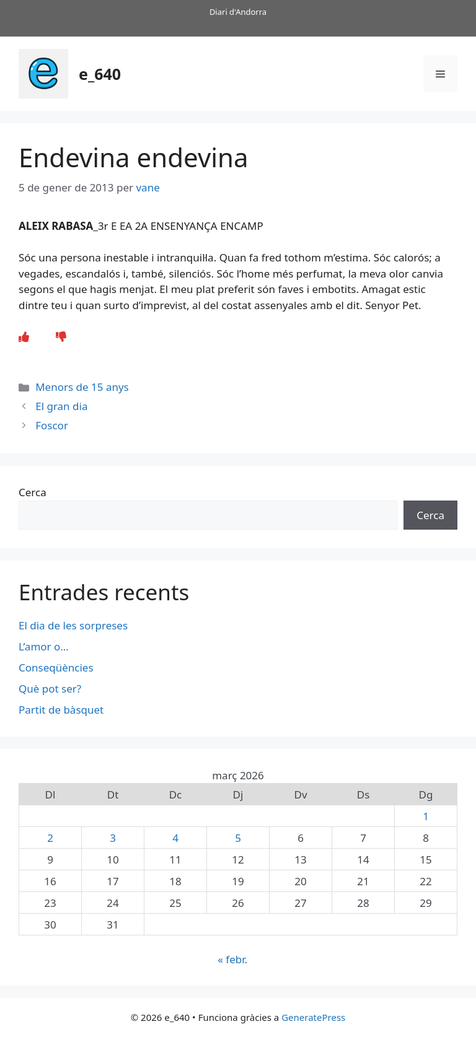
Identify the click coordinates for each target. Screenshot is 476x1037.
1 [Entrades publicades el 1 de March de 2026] (426, 816)
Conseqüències (56, 667)
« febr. (232, 959)
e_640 (100, 73)
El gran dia (61, 406)
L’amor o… (45, 646)
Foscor (51, 425)
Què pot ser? (50, 688)
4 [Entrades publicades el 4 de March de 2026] (175, 838)
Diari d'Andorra (238, 11)
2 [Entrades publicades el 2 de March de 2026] (50, 838)
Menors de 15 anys (82, 387)
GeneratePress (313, 1017)
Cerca (32, 492)
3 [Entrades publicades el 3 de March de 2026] (113, 838)
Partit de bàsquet (61, 709)
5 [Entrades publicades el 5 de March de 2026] (238, 838)
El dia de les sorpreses (73, 625)
